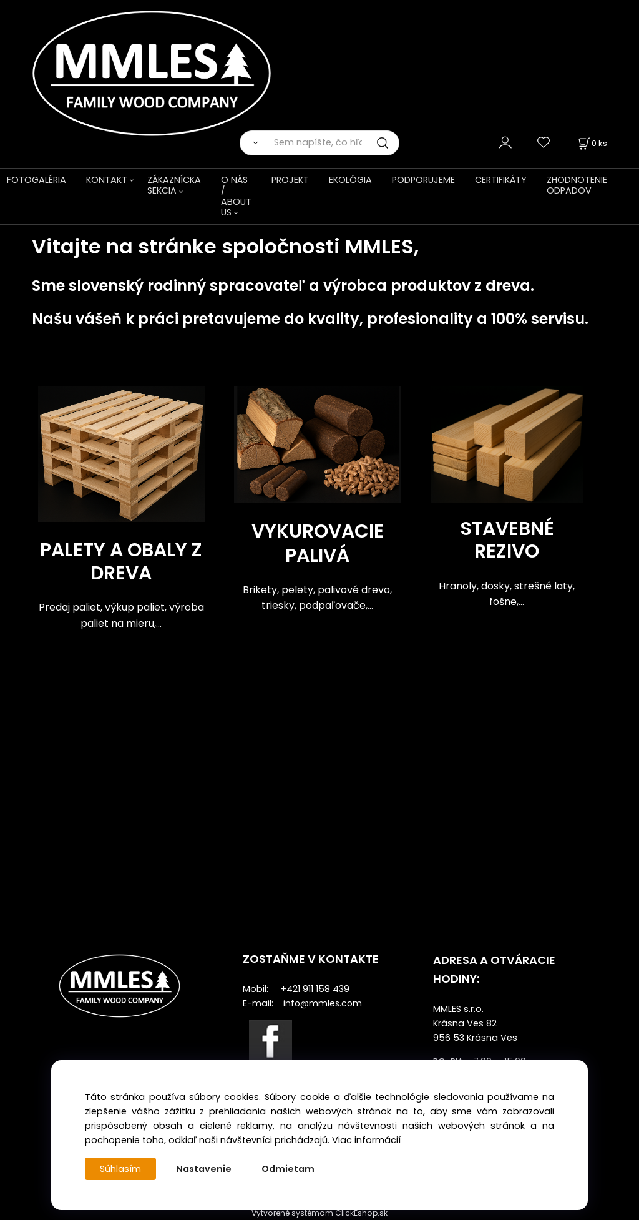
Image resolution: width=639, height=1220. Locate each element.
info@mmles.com (322, 1003)
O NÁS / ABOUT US (236, 196)
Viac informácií (366, 1140)
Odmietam (288, 1169)
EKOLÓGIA (350, 180)
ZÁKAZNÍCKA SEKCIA (174, 185)
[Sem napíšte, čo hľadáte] (332, 142)
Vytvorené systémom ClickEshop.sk (319, 1213)
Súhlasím (120, 1169)
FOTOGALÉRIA (36, 180)
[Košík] (591, 143)
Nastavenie (204, 1169)
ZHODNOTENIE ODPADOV (577, 185)
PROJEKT (290, 180)
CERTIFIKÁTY (501, 180)
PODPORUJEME (423, 180)
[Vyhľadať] (253, 142)
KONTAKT (106, 180)
